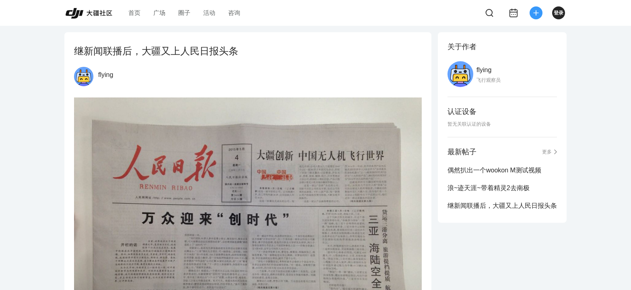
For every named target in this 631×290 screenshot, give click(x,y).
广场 (159, 12)
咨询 (234, 12)
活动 (209, 12)
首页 (134, 12)
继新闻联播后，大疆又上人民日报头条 (502, 205)
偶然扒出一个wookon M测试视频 (494, 170)
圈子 (184, 12)
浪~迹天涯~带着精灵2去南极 (488, 187)
